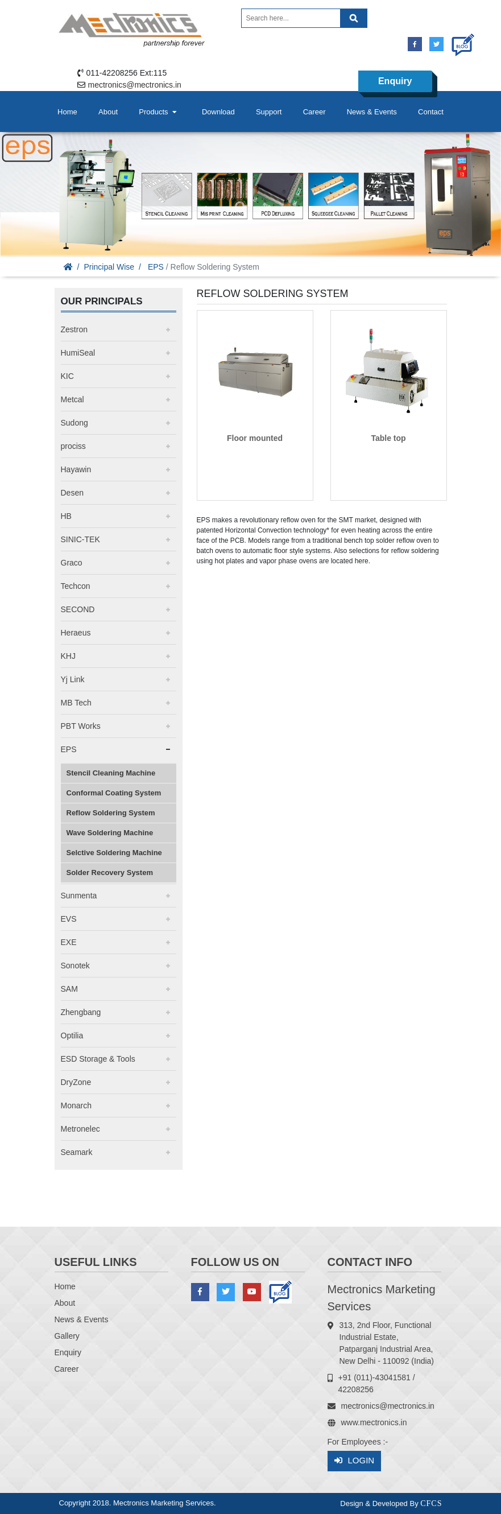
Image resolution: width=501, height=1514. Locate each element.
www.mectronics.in (374, 1422)
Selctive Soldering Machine (114, 852)
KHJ (68, 656)
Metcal (72, 399)
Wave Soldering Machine (110, 832)
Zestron (74, 329)
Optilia (72, 1035)
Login (354, 1460)
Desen (72, 492)
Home (67, 112)
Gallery (67, 1335)
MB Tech (76, 702)
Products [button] (159, 112)
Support (269, 112)
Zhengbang (81, 1012)
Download (218, 112)
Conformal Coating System (114, 793)
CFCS (431, 1503)
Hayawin (76, 469)
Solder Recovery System (110, 872)
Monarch (76, 1105)
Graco (71, 562)
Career (314, 112)
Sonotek (75, 965)
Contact (431, 112)
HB (66, 516)
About (108, 112)
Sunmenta (79, 895)
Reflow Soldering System (111, 812)
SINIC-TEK (80, 539)
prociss (73, 446)
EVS (69, 918)
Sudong (74, 422)
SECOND (78, 609)
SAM (69, 988)
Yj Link (73, 679)
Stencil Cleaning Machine (111, 773)
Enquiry (395, 81)
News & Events (372, 112)
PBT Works (81, 726)
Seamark (77, 1152)
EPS (156, 266)
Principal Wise (109, 266)
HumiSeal (78, 352)
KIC (67, 376)
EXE (69, 942)
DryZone (76, 1082)
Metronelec (80, 1128)
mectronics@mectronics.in (134, 84)
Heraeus (76, 632)
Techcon (75, 586)
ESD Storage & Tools (98, 1058)
